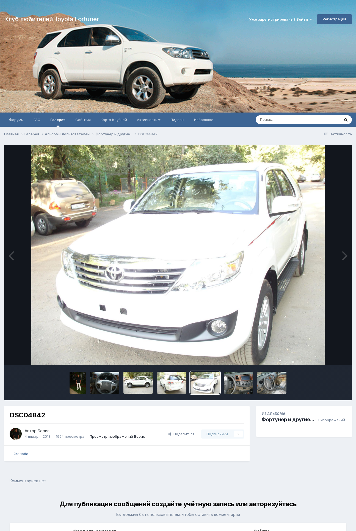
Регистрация (334, 19)
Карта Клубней (114, 119)
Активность (148, 119)
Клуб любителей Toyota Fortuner (51, 19)
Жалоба (21, 453)
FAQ (37, 119)
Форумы (16, 119)
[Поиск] (287, 119)
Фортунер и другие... (288, 419)
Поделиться (181, 434)
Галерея (57, 122)
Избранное (203, 119)
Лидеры (177, 119)
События (83, 119)
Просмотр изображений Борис (117, 436)
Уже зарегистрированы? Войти (280, 19)
